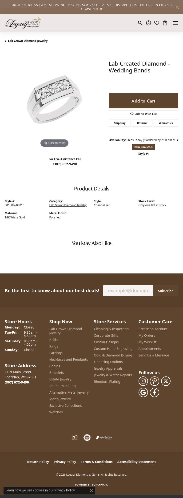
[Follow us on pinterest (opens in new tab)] (154, 381)
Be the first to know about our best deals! (52, 290)
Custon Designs (106, 342)
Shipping (120, 123)
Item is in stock (143, 147)
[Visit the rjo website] (74, 437)
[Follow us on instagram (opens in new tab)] (143, 381)
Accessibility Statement (136, 461)
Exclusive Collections (65, 405)
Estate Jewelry (60, 379)
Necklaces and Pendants (68, 359)
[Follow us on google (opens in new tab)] (143, 392)
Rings (53, 346)
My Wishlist (148, 342)
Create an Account (153, 329)
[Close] (177, 7)
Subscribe (165, 290)
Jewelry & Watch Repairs (113, 375)
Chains (54, 366)
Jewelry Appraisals (108, 368)
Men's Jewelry (60, 399)
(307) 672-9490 (65, 163)
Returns (142, 123)
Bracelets (56, 372)
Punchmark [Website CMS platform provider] (100, 484)
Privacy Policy (65, 461)
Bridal (54, 339)
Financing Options (108, 362)
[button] (140, 23)
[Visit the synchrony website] (104, 437)
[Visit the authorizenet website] (87, 437)
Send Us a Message (154, 355)
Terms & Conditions (97, 461)
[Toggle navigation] (175, 23)
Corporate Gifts (106, 335)
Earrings (56, 353)
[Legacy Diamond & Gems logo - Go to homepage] (23, 23)
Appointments (150, 348)
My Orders (147, 335)
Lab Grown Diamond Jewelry (28, 41)
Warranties (166, 123)
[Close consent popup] (91, 490)
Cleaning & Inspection (111, 329)
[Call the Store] (17, 382)
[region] (54, 99)
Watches (56, 412)
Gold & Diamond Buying (113, 355)
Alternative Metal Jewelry (69, 392)
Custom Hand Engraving (113, 348)
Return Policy (38, 461)
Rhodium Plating (62, 385)
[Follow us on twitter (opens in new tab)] (166, 381)
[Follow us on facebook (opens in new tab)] (154, 392)
